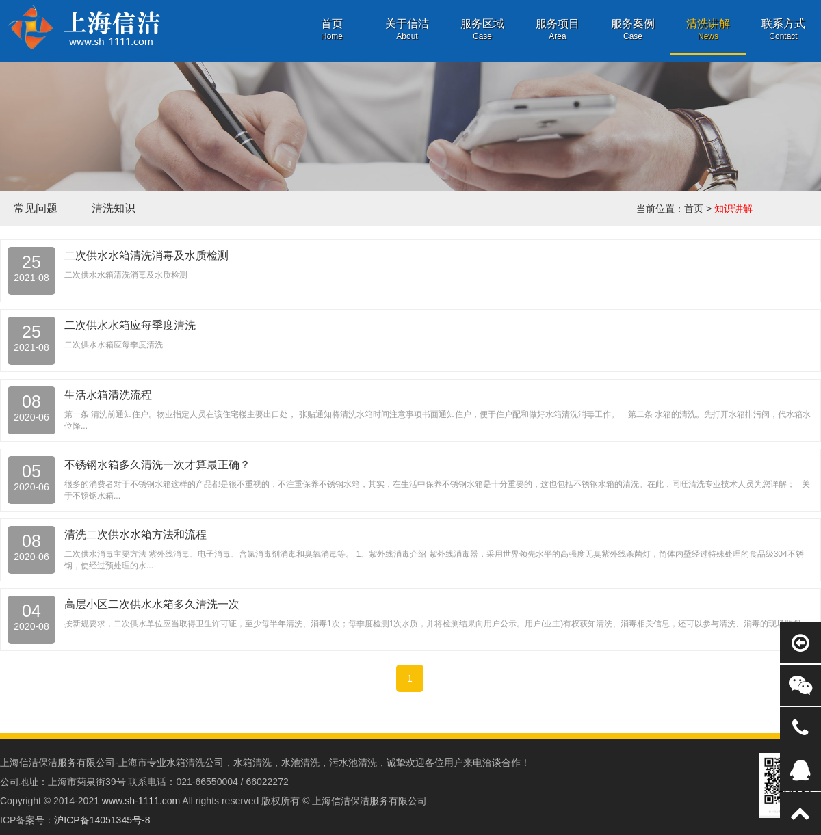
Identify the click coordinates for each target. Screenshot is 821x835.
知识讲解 (733, 208)
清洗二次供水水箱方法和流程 (135, 534)
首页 (693, 208)
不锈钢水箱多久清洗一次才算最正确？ (157, 464)
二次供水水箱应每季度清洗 (130, 325)
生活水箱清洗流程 (108, 395)
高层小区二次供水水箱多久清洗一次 (151, 604)
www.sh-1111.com (141, 800)
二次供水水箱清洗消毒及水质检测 (146, 255)
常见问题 (35, 208)
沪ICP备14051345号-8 (102, 819)
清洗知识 (113, 208)
